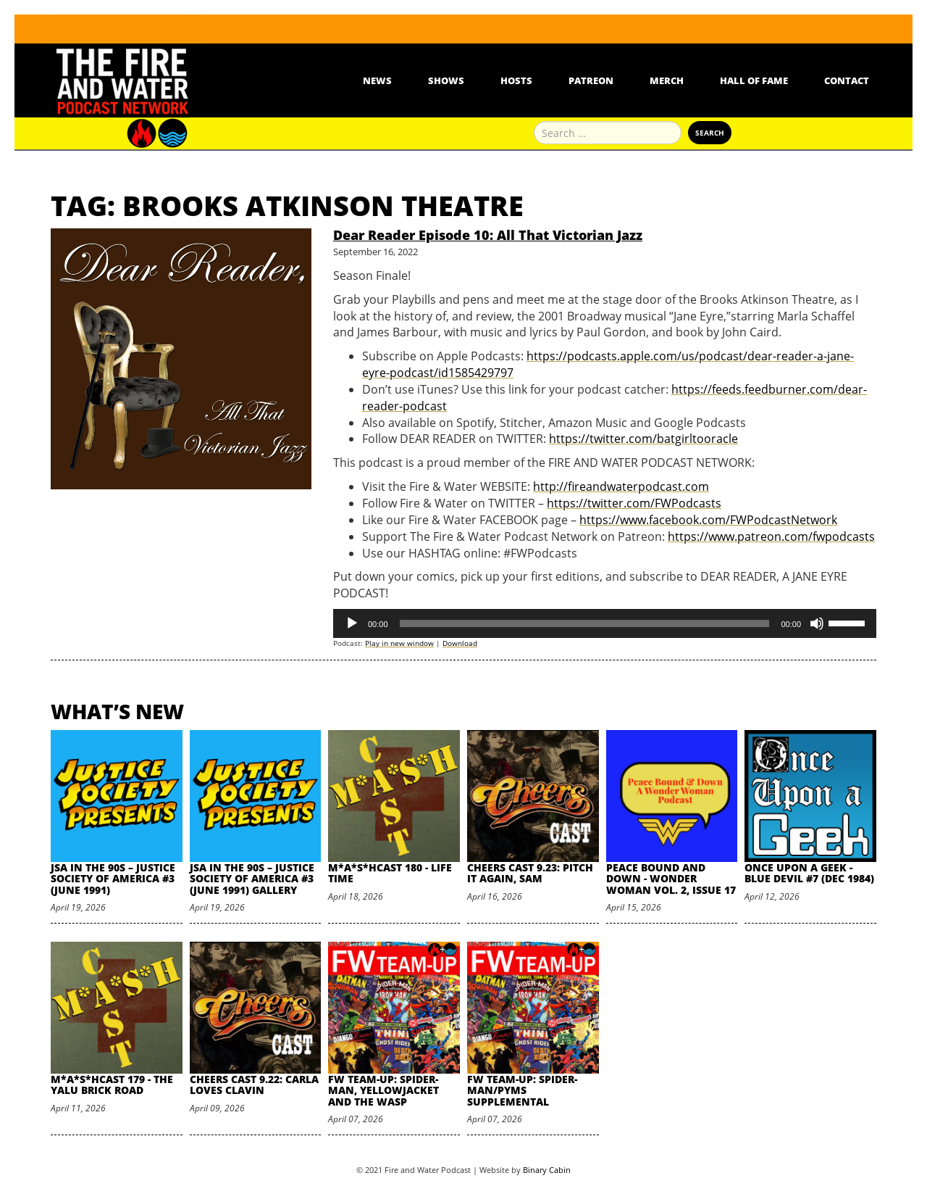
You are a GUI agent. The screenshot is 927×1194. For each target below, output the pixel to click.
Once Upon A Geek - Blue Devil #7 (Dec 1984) (809, 873)
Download (459, 643)
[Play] (352, 623)
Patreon (591, 80)
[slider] (585, 623)
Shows (446, 80)
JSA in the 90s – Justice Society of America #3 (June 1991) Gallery (252, 879)
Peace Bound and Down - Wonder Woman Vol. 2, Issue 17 (671, 879)
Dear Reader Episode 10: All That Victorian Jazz (487, 235)
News (377, 80)
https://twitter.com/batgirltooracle (643, 439)
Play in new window (399, 643)
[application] (604, 623)
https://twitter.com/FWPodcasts (634, 503)
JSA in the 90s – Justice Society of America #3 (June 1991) (113, 879)
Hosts (516, 80)
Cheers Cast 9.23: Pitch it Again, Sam (530, 873)
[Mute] (817, 623)
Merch (667, 80)
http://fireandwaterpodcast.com (621, 486)
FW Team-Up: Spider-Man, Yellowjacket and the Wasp (383, 1090)
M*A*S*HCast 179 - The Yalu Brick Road (112, 1084)
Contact (846, 80)
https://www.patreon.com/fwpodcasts (771, 536)
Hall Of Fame (754, 80)
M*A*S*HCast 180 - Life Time (390, 873)
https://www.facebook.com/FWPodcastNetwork (708, 520)
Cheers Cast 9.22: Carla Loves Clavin (254, 1084)
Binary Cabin (547, 1169)
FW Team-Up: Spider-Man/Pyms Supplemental (522, 1090)
